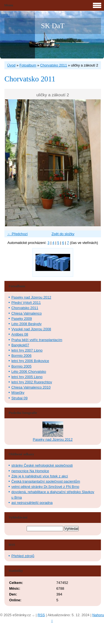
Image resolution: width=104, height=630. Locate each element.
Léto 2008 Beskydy (26, 324)
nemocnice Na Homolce (30, 471)
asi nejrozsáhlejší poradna (32, 503)
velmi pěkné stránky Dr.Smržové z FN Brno (45, 487)
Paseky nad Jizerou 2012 (31, 297)
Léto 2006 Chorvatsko (28, 372)
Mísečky (17, 392)
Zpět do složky (63, 234)
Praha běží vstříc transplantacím (36, 340)
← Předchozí (17, 234)
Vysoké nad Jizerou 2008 (31, 329)
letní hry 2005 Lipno (26, 377)
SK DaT (53, 26)
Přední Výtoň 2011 (26, 303)
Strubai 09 (19, 398)
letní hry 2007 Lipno (26, 350)
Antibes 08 (19, 334)
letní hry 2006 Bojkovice (30, 361)
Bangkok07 (20, 345)
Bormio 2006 (21, 355)
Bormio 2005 (21, 366)
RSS (41, 615)
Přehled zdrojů (22, 556)
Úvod (11, 65)
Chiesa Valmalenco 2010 (30, 387)
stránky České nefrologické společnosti (42, 465)
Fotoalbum (27, 65)
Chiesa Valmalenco (26, 313)
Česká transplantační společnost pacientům (45, 481)
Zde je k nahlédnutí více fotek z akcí (39, 476)
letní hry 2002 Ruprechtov (31, 382)
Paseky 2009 (21, 319)
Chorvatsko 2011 (53, 65)
